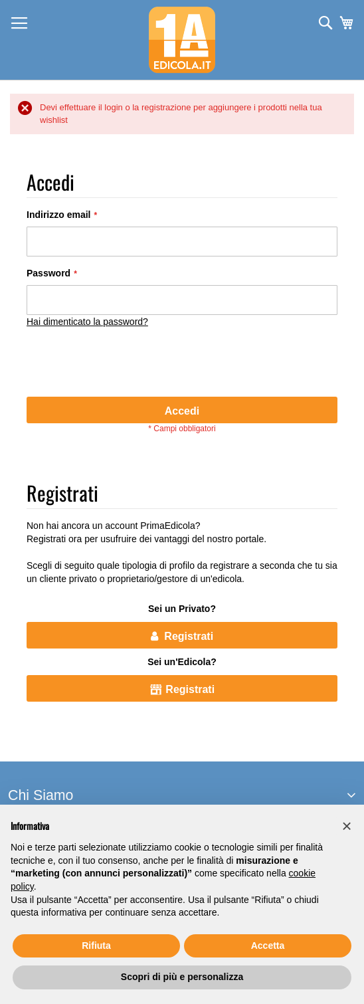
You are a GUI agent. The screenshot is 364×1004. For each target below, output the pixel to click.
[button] (346, 826)
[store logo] (182, 40)
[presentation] (127, 364)
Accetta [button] (268, 945)
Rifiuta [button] (96, 945)
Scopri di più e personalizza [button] (182, 976)
